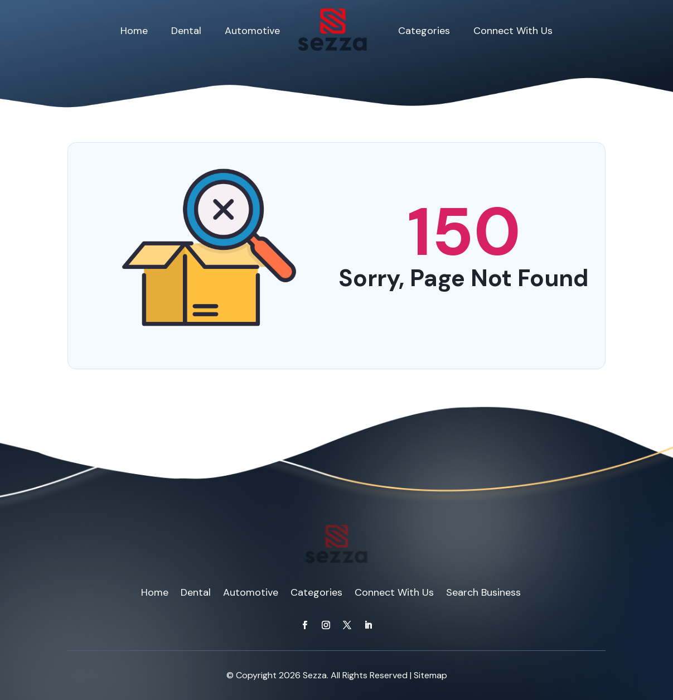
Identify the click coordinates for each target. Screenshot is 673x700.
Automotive (252, 30)
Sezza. (315, 675)
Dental (186, 30)
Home (134, 30)
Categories (424, 30)
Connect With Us (513, 30)
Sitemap (430, 675)
